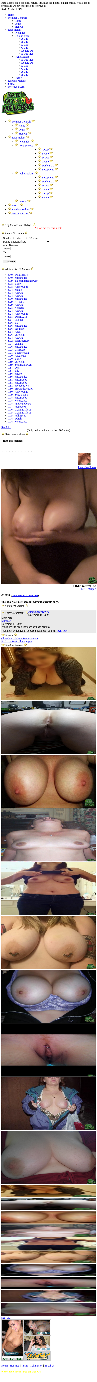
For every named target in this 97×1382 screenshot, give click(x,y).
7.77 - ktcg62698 (17, 406)
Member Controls (17, 17)
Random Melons (17, 80)
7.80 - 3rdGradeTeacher (20, 388)
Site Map (15, 1365)
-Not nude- (20, 32)
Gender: (7, 238)
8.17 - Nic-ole (15, 319)
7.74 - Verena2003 (17, 421)
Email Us (49, 1365)
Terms (24, 1365)
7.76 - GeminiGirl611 (19, 409)
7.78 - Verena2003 (17, 400)
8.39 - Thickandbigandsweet (23, 280)
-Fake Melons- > (20, 595)
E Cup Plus (27, 53)
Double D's (27, 50)
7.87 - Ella (13, 370)
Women (32, 238)
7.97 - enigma (15, 343)
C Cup (24, 47)
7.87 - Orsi (13, 367)
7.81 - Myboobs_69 (18, 385)
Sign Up (19, 26)
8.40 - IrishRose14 (18, 274)
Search (11, 83)
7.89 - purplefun (16, 361)
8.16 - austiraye (16, 328)
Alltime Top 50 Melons (17, 269)
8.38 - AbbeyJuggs (18, 286)
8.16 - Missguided (17, 325)
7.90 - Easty (14, 358)
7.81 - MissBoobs (17, 379)
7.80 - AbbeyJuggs (18, 391)
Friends (9, 635)
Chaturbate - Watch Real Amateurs (19, 638)
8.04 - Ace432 (15, 337)
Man (17, 238)
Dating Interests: (12, 241)
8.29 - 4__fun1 (16, 301)
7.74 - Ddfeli (15, 418)
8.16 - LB (13, 322)
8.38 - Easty (14, 283)
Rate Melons (14, 29)
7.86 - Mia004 (15, 373)
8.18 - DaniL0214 (17, 316)
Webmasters (36, 1365)
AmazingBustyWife (38, 611)
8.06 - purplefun (16, 334)
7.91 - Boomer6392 (18, 352)
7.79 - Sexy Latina (18, 394)
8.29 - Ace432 (15, 304)
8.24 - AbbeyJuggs (18, 313)
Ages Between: (11, 245)
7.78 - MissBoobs (17, 397)
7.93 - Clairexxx (16, 349)
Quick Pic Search (14, 233)
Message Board (16, 86)
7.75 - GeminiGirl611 (19, 412)
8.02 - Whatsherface (18, 340)
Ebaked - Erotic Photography (16, 641)
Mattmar (5, 620)
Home (11, 14)
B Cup (24, 41)
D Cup (24, 44)
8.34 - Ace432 (15, 292)
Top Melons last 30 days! (18, 225)
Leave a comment (14, 612)
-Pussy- (19, 77)
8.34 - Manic (15, 289)
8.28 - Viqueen (16, 307)
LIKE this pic (88, 588)
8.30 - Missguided (17, 298)
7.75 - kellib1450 (17, 415)
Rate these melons (15, 434)
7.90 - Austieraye (17, 355)
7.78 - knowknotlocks (19, 403)
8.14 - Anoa (14, 331)
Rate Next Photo (87, 467)
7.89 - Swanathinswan (20, 364)
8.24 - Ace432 (15, 310)
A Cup (24, 38)
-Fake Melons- (22, 56)
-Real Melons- (22, 35)
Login (18, 23)
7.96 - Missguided (17, 346)
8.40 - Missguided (17, 277)
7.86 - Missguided (17, 376)
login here (62, 630)
